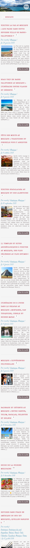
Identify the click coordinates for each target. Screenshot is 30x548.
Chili (21, 532)
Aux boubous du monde (12, 8)
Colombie (4, 535)
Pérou (25, 535)
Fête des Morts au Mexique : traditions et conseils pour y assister (14, 139)
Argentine (4, 532)
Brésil (17, 532)
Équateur (11, 535)
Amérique (13, 200)
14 (13, 467)
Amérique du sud (15, 529)
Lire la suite (23, 69)
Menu (26, 6)
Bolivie (11, 532)
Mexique (13, 40)
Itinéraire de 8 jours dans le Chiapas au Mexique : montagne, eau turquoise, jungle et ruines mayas (13, 310)
